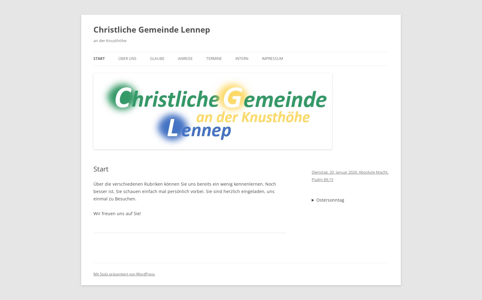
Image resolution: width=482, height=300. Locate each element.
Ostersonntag (330, 200)
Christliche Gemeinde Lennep (151, 29)
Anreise (185, 58)
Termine (214, 58)
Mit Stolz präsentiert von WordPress (124, 274)
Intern (241, 58)
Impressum (272, 58)
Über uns (127, 58)
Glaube (157, 58)
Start (99, 58)
